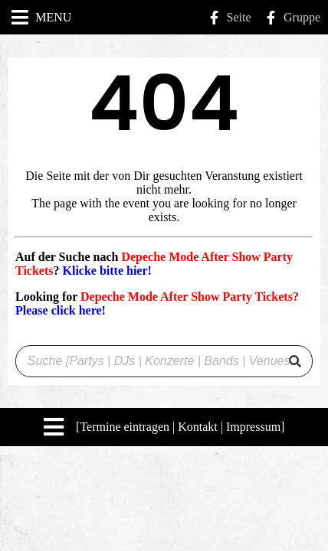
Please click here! (60, 310)
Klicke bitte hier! (106, 270)
